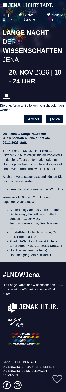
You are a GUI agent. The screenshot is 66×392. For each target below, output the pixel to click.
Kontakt (29, 362)
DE (4, 17)
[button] (33, 119)
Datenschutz (13, 366)
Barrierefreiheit (40, 366)
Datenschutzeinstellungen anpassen (25, 372)
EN (11, 17)
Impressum (11, 362)
